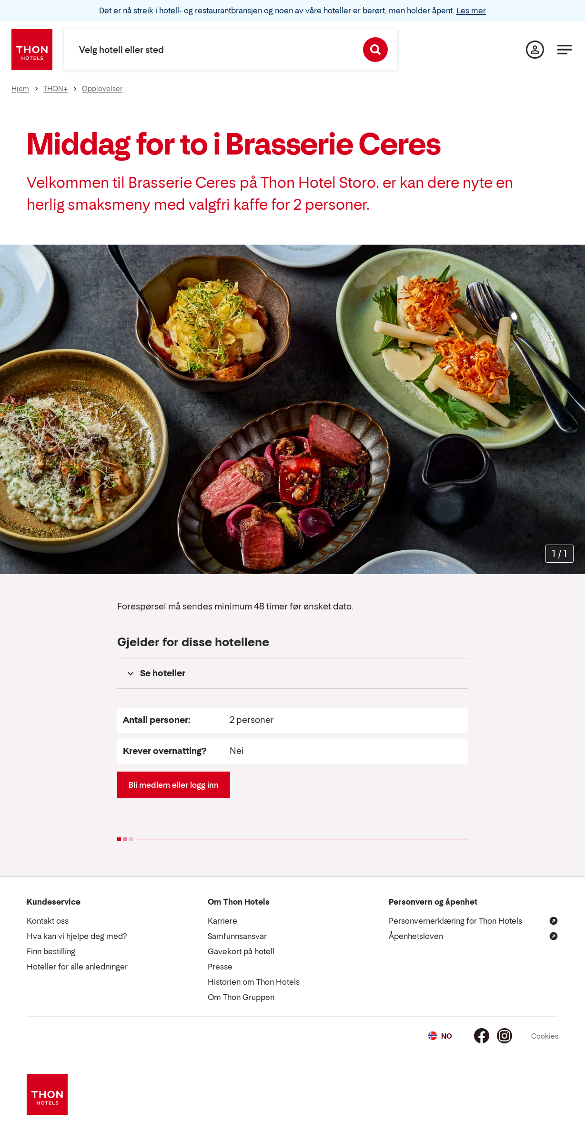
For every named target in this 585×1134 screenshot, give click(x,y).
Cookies (544, 1036)
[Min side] (535, 50)
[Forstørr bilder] (559, 554)
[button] (292, 673)
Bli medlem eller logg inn (174, 785)
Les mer (471, 10)
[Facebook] (481, 1035)
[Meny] (564, 50)
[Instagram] (504, 1035)
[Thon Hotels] (31, 49)
